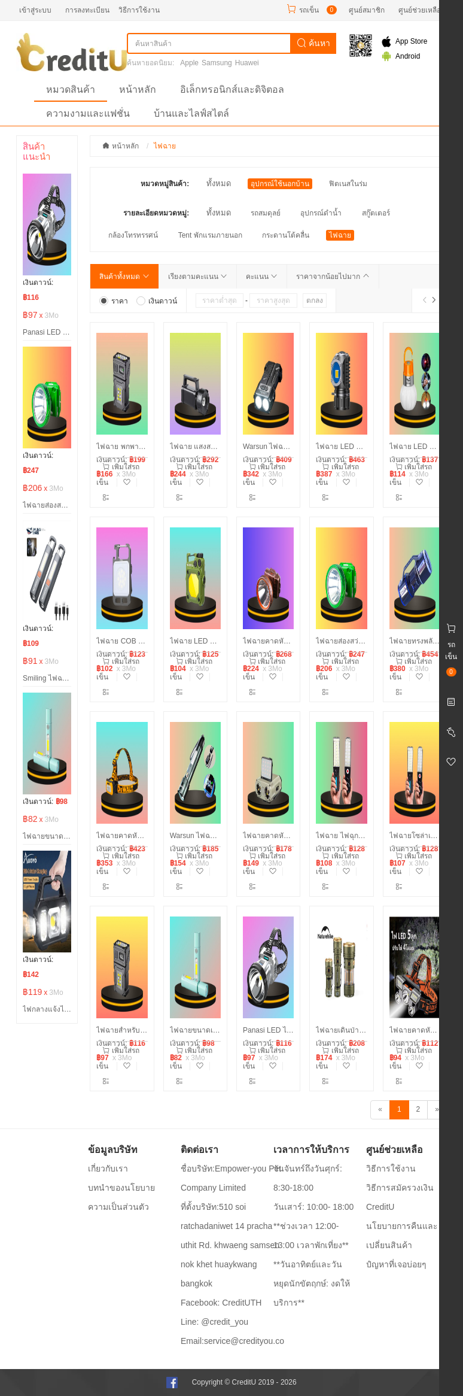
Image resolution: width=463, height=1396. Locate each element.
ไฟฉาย (340, 235)
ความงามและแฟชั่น (88, 113)
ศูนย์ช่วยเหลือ (419, 10)
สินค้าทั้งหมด (124, 276)
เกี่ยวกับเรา (108, 1168)
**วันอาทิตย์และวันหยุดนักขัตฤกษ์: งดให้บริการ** (311, 1283)
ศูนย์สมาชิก (367, 10)
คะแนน (262, 276)
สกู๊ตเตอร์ (376, 213)
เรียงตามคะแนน (197, 276)
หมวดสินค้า (70, 89)
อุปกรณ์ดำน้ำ (321, 213)
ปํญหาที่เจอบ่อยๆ (396, 1264)
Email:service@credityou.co (232, 1341)
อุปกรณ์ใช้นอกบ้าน (280, 184)
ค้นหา (313, 43)
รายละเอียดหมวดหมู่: (156, 213)
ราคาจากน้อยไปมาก (332, 276)
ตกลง (314, 300)
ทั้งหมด (218, 183)
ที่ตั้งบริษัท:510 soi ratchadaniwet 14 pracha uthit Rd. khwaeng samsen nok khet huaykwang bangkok (230, 1245)
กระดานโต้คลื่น (285, 235)
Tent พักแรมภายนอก (210, 235)
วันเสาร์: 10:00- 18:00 (313, 1207)
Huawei (247, 63)
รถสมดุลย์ (266, 213)
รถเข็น (309, 10)
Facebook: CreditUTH (221, 1302)
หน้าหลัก (137, 89)
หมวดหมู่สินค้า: (165, 184)
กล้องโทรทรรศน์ (133, 235)
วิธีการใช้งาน (139, 10)
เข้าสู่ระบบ (35, 10)
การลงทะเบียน (87, 10)
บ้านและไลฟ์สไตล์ (191, 113)
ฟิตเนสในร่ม (348, 184)
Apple (189, 63)
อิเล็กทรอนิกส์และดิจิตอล (232, 89)
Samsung (217, 63)
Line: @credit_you (214, 1322)
